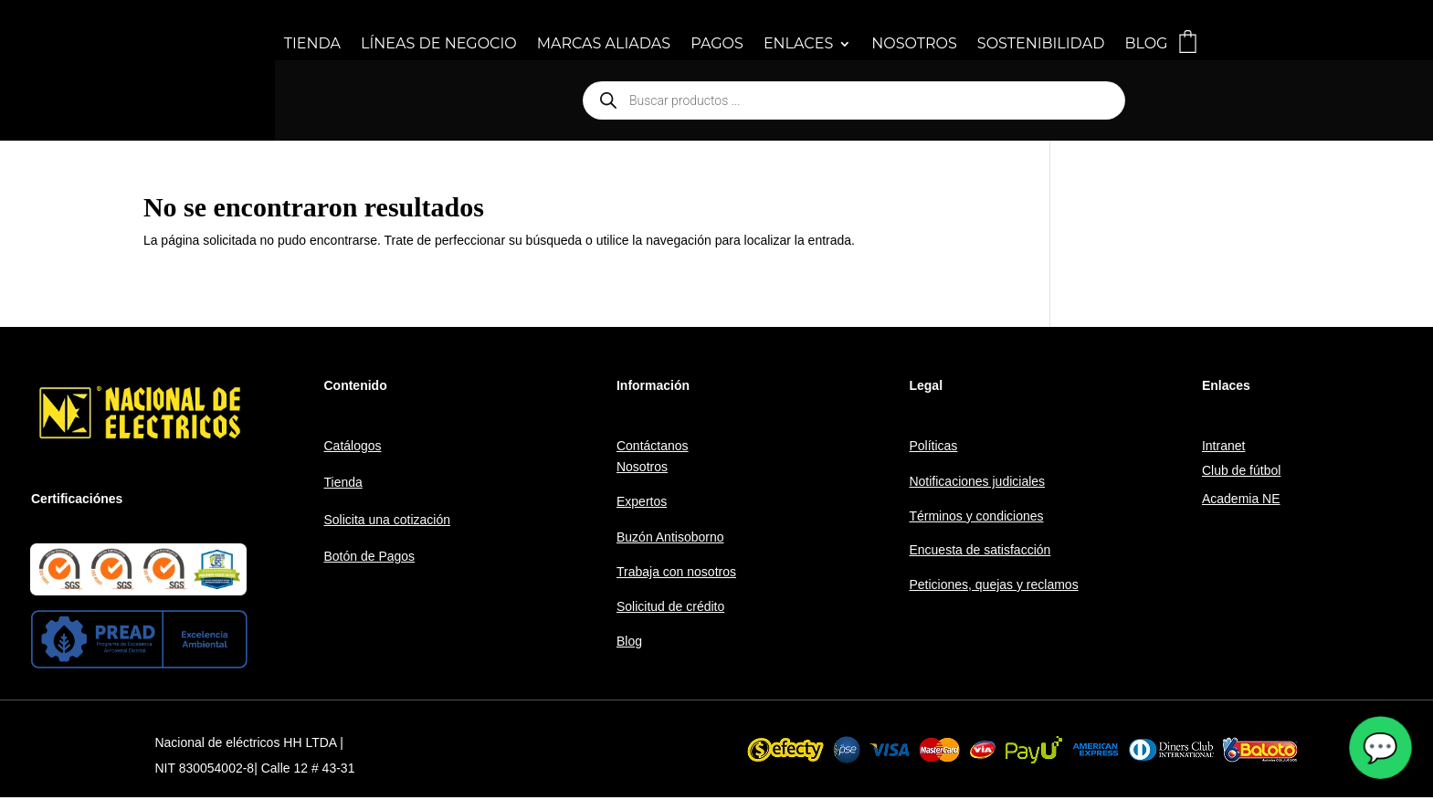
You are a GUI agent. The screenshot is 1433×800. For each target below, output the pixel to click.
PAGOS (716, 44)
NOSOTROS (914, 44)
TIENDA (312, 44)
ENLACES (798, 44)
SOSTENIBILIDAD (1041, 44)
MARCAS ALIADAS (603, 44)
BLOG (1145, 44)
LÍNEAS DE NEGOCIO (439, 44)
